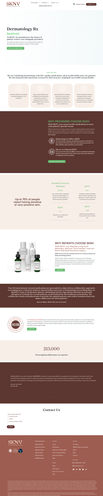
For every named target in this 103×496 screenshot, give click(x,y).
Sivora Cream (39, 453)
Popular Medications (40, 441)
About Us (75, 441)
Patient (10, 419)
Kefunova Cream (40, 447)
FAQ (53, 458)
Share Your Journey (58, 471)
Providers (54, 441)
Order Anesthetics (57, 455)
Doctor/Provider (12, 416)
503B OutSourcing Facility (80, 447)
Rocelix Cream (39, 455)
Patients (54, 463)
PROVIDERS (35, 3)
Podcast (75, 455)
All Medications (39, 458)
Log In (54, 444)
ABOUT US (55, 3)
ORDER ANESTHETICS (45, 6)
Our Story (75, 444)
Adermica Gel (39, 444)
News (74, 450)
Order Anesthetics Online (15, 421)
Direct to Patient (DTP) (58, 453)
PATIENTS (45, 3)
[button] (48, 394)
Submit (10, 427)
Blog (74, 453)
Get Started (55, 447)
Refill (53, 466)
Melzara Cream (39, 450)
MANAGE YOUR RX (80, 4)
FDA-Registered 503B (35, 320)
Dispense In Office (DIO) (59, 450)
